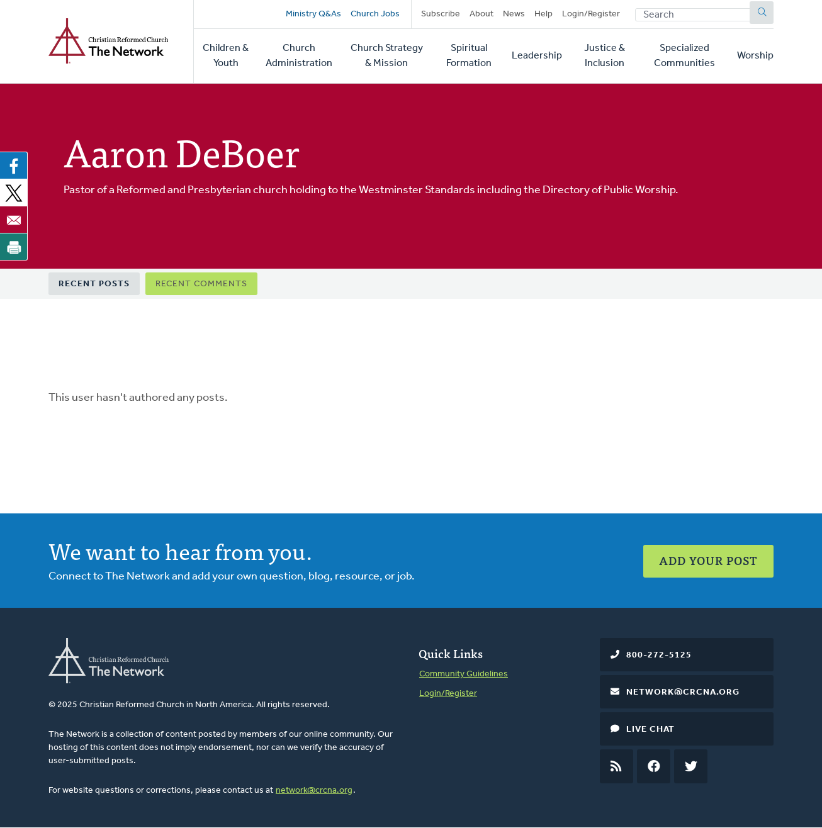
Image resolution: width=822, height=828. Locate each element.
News (514, 14)
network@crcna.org (314, 790)
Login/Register (591, 14)
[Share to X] (14, 192)
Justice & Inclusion (604, 56)
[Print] (14, 246)
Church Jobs (375, 14)
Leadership (537, 56)
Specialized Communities (684, 56)
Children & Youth (226, 56)
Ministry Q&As (313, 14)
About (481, 14)
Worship (755, 56)
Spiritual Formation (469, 56)
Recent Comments (201, 284)
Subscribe (440, 14)
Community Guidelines (463, 674)
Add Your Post (708, 560)
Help (543, 14)
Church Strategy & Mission (387, 56)
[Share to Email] (14, 219)
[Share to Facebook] (14, 165)
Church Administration (299, 56)
